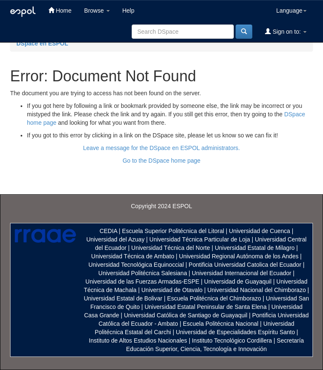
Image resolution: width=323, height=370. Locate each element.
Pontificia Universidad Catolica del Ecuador (245, 264)
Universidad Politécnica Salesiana (142, 273)
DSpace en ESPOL (42, 43)
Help (128, 10)
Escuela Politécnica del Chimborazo (214, 298)
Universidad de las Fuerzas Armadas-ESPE (142, 281)
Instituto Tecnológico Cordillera (232, 340)
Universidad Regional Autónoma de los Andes (239, 256)
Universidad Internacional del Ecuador (241, 273)
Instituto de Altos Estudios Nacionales (138, 340)
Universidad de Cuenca (259, 231)
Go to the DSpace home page (161, 160)
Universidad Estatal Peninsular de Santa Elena (206, 306)
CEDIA (108, 231)
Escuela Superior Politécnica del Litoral (173, 231)
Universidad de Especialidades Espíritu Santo (235, 332)
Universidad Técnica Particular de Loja (199, 239)
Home (59, 10)
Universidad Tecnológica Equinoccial (136, 264)
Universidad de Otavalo (172, 290)
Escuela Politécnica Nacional (221, 323)
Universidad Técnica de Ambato (132, 256)
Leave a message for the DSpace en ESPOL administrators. (161, 148)
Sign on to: (286, 31)
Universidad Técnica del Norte (170, 247)
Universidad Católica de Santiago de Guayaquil (185, 315)
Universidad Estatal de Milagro (255, 247)
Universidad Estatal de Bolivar (123, 298)
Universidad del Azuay (115, 239)
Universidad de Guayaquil (237, 281)
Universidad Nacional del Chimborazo (256, 290)
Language (291, 10)
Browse (97, 10)
